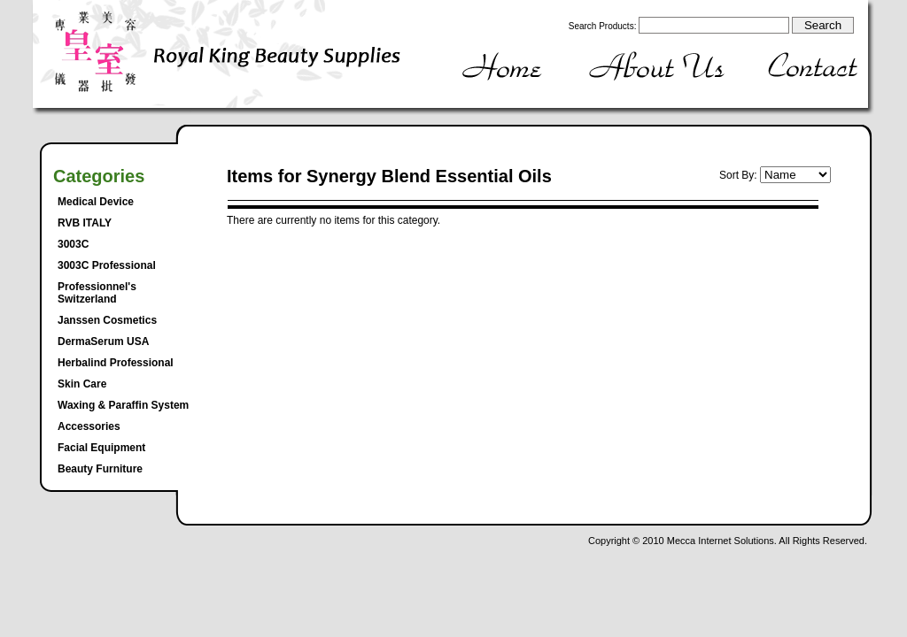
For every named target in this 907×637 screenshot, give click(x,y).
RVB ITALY (85, 223)
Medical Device (96, 202)
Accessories (89, 426)
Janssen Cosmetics (107, 320)
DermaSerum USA (103, 341)
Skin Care (82, 384)
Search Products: (603, 26)
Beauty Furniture (100, 469)
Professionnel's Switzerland (97, 292)
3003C (73, 244)
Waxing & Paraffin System (123, 405)
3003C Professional (107, 265)
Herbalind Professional (116, 363)
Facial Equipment (101, 447)
